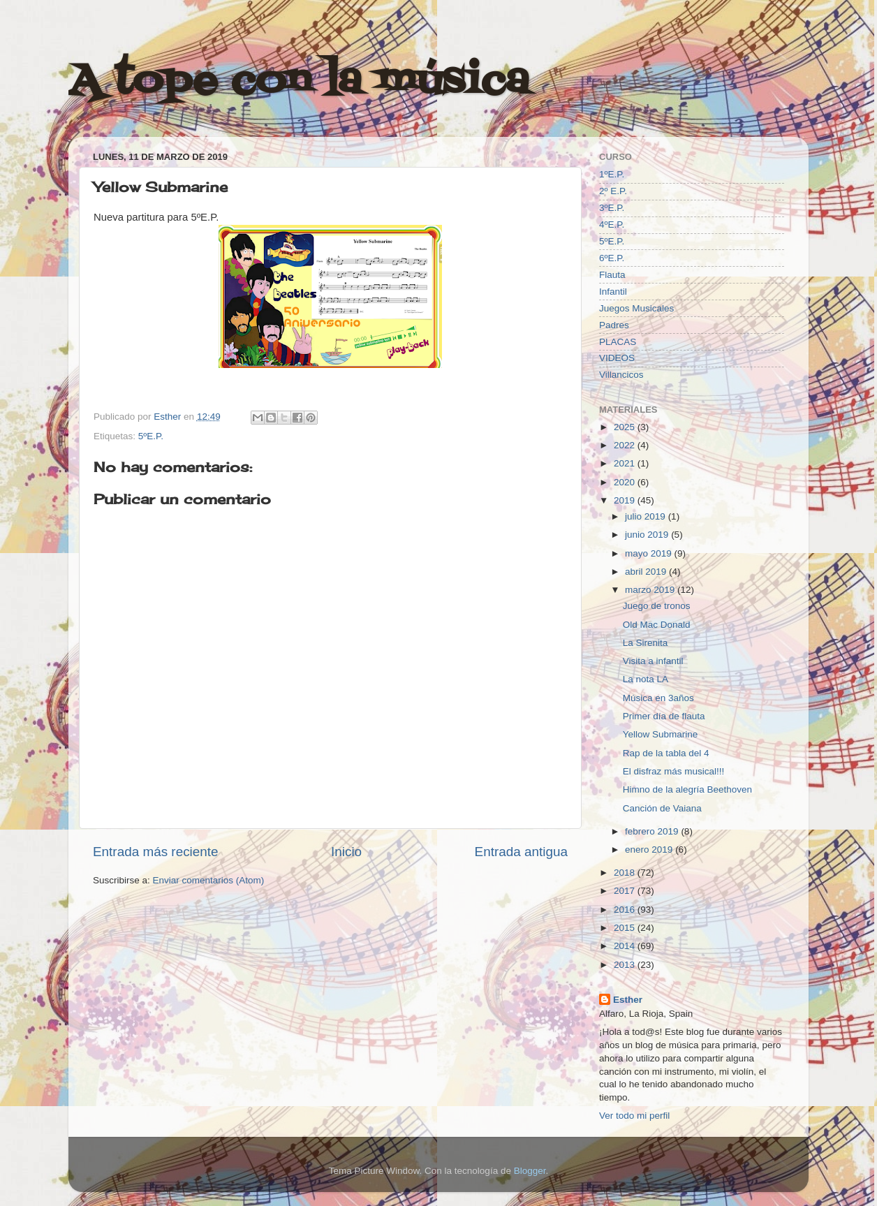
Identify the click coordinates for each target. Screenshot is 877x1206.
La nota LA (645, 679)
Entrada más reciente (156, 851)
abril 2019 (647, 571)
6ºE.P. (611, 258)
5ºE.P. (150, 436)
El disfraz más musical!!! (674, 771)
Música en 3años (658, 698)
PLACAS (617, 342)
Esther (627, 999)
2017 (626, 890)
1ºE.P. (611, 174)
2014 (626, 946)
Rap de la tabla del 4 (666, 753)
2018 (626, 872)
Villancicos (621, 374)
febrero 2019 (653, 831)
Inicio (346, 851)
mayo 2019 (650, 553)
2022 (626, 445)
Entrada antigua (521, 851)
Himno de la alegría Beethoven (687, 789)
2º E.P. (613, 191)
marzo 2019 (651, 589)
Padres (614, 325)
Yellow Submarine (660, 734)
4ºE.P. (611, 224)
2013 (626, 964)
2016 (626, 909)
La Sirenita (645, 643)
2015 (626, 927)
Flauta (612, 275)
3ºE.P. (611, 208)
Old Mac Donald (657, 624)
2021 (626, 463)
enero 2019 (650, 849)
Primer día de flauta (664, 716)
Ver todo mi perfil (634, 1115)
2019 (626, 500)
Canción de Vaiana (662, 808)
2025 (626, 427)
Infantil (613, 291)
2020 (626, 482)
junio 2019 (648, 534)
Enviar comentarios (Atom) (209, 880)
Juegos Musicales (636, 308)
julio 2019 (646, 516)
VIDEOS (617, 358)
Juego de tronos (657, 606)
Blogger (530, 1170)
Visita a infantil (653, 661)
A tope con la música (298, 82)
